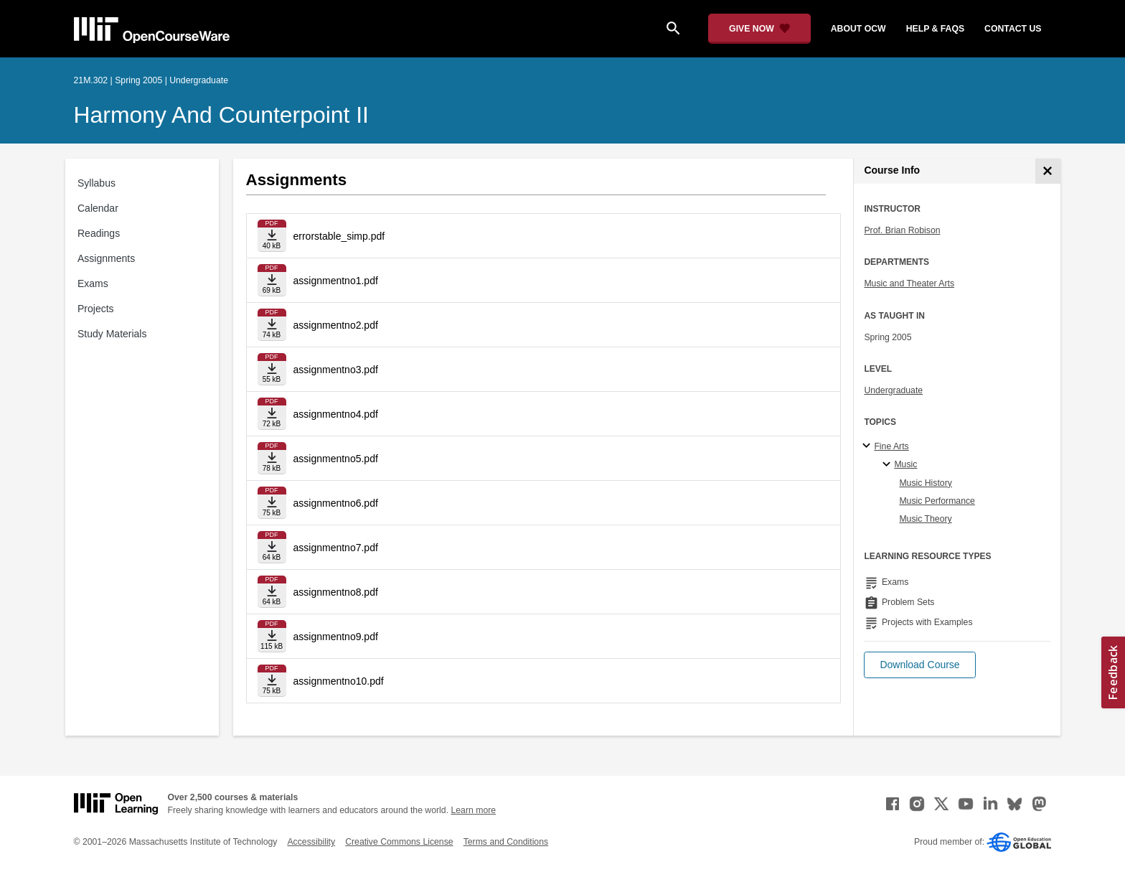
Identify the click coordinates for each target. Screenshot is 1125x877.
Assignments (106, 258)
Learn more (473, 810)
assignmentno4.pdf (335, 414)
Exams (92, 283)
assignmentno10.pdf (338, 681)
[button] (919, 665)
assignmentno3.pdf (335, 369)
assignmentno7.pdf (335, 547)
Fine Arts (891, 446)
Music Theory (925, 519)
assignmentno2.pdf (335, 325)
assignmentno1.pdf (335, 280)
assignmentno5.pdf (335, 458)
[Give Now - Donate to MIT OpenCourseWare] (759, 29)
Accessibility (311, 842)
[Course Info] (1047, 171)
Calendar (97, 208)
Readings (98, 233)
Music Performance (937, 501)
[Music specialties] (888, 465)
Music (905, 464)
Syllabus (96, 183)
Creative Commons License (399, 842)
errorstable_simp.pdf (339, 236)
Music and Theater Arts (909, 283)
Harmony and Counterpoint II (221, 115)
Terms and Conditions (505, 842)
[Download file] (272, 236)
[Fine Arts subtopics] (868, 446)
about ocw (858, 29)
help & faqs (935, 29)
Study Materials (111, 333)
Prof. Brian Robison (902, 230)
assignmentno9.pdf (335, 636)
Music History (925, 483)
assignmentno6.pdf (335, 503)
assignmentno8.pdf (335, 592)
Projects (95, 308)
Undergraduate (893, 390)
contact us (1012, 29)
